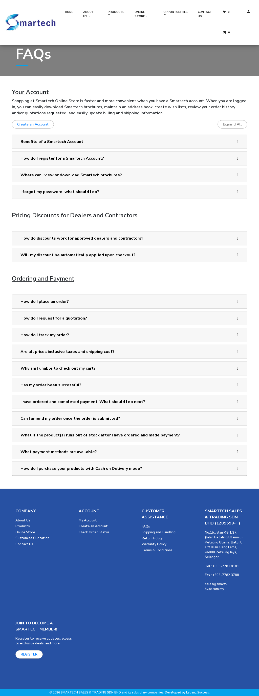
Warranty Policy (154, 544)
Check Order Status (94, 532)
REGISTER (29, 654)
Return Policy (152, 538)
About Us (22, 520)
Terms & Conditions (157, 550)
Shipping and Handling (159, 532)
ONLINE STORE (140, 14)
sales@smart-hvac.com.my (216, 587)
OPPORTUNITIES (175, 12)
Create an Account (33, 124)
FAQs (146, 526)
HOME (69, 12)
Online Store (25, 532)
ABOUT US (88, 14)
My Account (88, 520)
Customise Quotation (32, 538)
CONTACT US (205, 14)
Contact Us (24, 544)
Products (22, 526)
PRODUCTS (116, 12)
